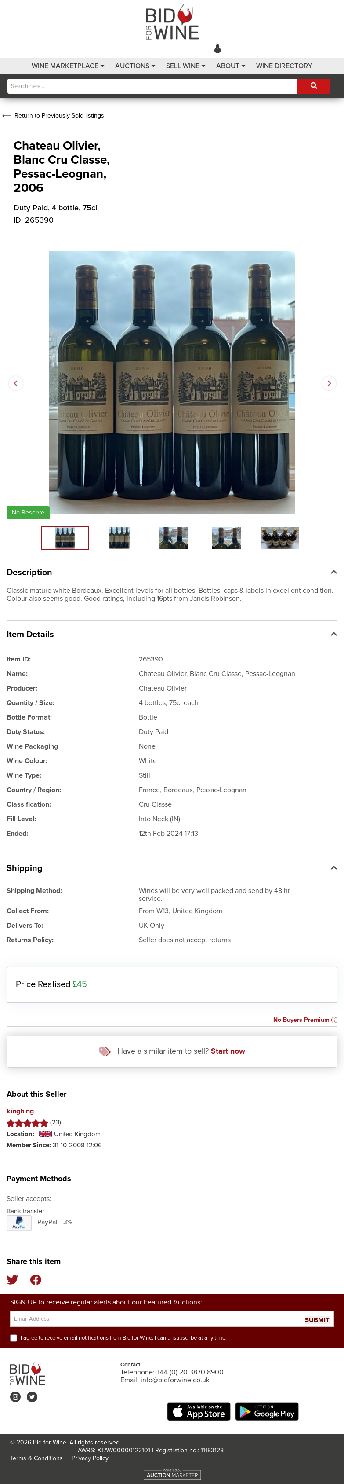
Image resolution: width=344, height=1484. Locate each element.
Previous (15, 383)
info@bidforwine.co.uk (175, 1380)
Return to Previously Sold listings (52, 115)
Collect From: (28, 911)
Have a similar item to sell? (172, 1051)
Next (328, 383)
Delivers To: (25, 925)
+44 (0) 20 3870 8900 (190, 1372)
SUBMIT (317, 1320)
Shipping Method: (34, 891)
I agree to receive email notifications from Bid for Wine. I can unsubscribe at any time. (124, 1337)
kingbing (20, 1111)
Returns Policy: (30, 940)
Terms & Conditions (36, 1458)
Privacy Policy (90, 1458)
